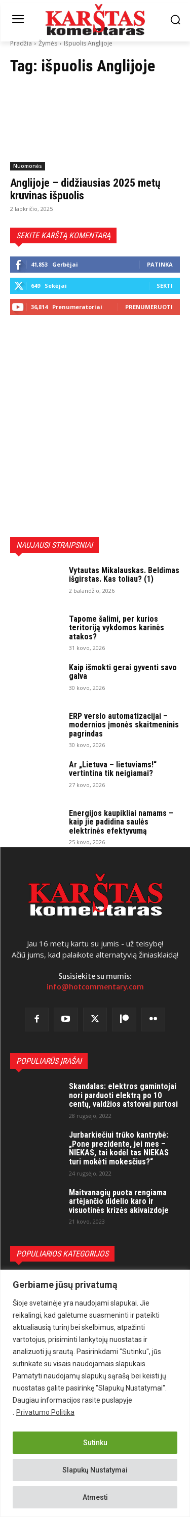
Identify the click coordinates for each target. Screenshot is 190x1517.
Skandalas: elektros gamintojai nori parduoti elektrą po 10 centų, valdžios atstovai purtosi (123, 1095)
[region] (95, 1393)
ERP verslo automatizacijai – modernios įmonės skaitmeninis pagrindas (124, 725)
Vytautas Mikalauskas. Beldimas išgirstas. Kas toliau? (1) (124, 575)
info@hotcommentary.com (95, 986)
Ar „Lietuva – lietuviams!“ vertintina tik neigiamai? (113, 769)
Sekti (165, 285)
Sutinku (95, 1443)
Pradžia (21, 43)
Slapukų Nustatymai (95, 1470)
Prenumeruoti (149, 307)
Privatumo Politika (45, 1412)
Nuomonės (27, 165)
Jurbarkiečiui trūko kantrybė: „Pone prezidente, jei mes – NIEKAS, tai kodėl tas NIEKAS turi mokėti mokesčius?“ (119, 1148)
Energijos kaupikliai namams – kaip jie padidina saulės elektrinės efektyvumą (121, 822)
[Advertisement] (95, 426)
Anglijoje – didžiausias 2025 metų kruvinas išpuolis (85, 189)
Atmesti (95, 1497)
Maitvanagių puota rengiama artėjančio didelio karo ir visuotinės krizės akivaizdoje (119, 1201)
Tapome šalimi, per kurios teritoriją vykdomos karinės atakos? (116, 627)
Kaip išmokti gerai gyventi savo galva (123, 672)
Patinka (160, 264)
